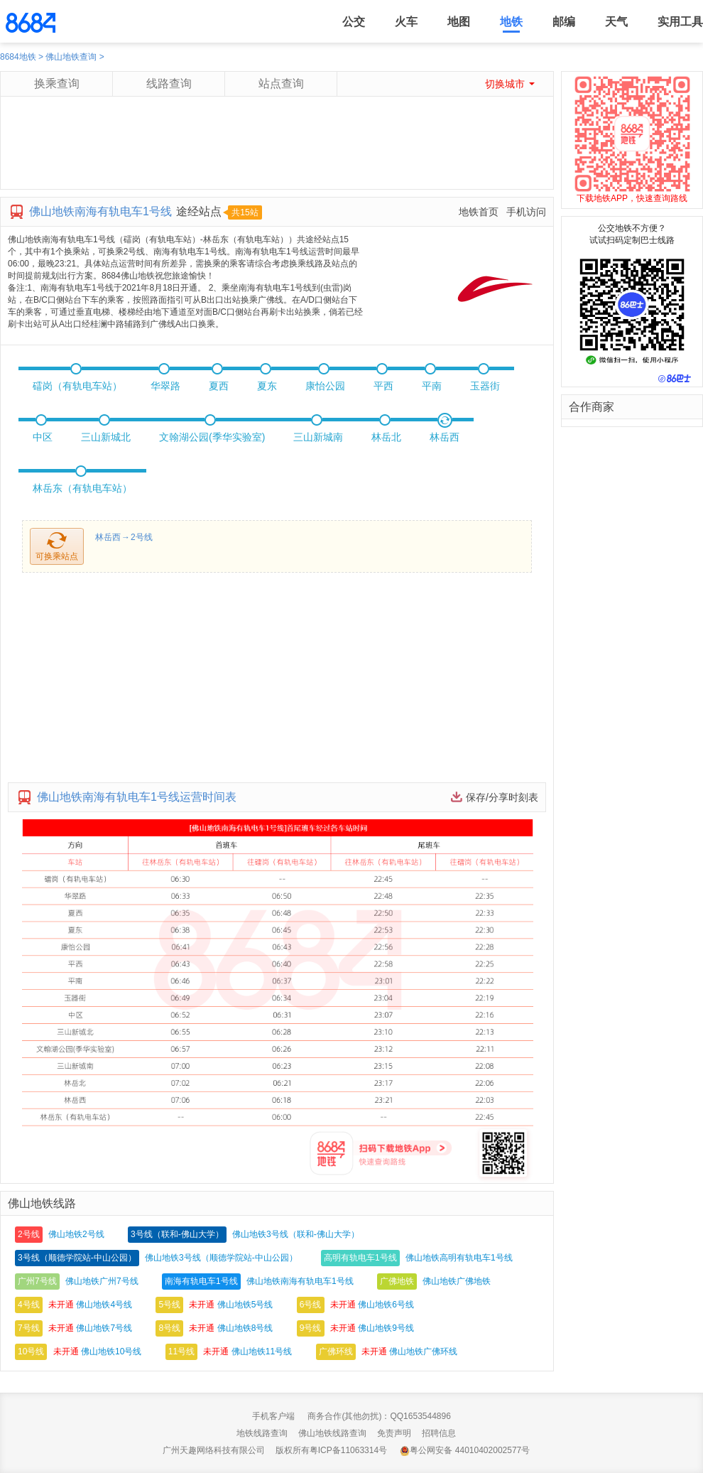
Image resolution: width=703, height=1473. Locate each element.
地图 (458, 22)
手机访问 (526, 211)
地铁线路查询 (262, 1433)
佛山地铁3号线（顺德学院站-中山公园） (221, 1258)
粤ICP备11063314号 (348, 1450)
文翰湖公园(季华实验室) (212, 437)
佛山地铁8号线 (245, 1328)
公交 (353, 22)
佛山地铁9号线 (386, 1328)
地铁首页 (478, 211)
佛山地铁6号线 (386, 1305)
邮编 (563, 22)
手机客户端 (273, 1416)
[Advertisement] (276, 157)
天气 (616, 22)
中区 (43, 437)
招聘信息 (439, 1433)
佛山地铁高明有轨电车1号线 (459, 1258)
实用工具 (680, 22)
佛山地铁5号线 (245, 1305)
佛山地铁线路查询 (332, 1433)
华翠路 (165, 386)
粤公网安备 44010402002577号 (465, 1450)
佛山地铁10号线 (111, 1351)
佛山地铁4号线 (104, 1305)
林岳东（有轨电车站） (82, 488)
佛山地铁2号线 (76, 1234)
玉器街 (485, 386)
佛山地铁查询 (71, 57)
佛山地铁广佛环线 (423, 1351)
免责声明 (394, 1433)
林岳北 (386, 437)
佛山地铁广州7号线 (101, 1281)
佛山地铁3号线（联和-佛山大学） (295, 1234)
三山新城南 (318, 437)
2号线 (142, 537)
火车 (406, 22)
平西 (383, 386)
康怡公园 (325, 386)
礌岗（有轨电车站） (77, 386)
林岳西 (444, 437)
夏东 (267, 386)
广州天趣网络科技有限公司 (214, 1450)
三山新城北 (106, 437)
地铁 (511, 22)
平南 (432, 386)
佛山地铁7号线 (104, 1328)
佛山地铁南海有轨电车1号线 (300, 1281)
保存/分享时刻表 (502, 797)
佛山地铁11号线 (261, 1351)
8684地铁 (18, 57)
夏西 (219, 386)
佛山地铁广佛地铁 (457, 1281)
